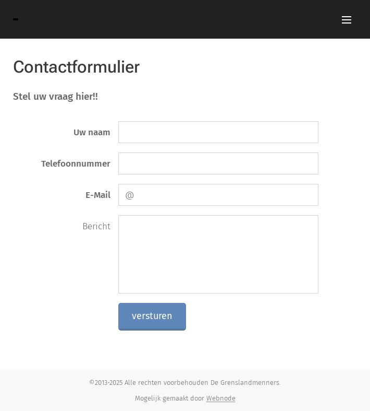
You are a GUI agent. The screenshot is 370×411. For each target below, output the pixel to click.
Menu (346, 19)
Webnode (221, 398)
